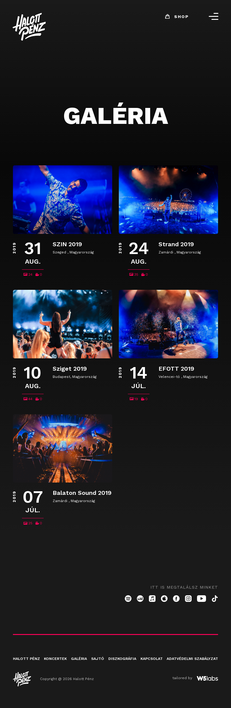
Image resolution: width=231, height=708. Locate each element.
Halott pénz (26, 665)
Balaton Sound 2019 (82, 499)
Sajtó (97, 665)
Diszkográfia (122, 665)
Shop (173, 18)
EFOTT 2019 (176, 372)
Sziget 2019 (70, 372)
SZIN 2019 (67, 246)
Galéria (79, 665)
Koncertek (55, 665)
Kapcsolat (151, 665)
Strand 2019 (176, 246)
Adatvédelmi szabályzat (192, 665)
